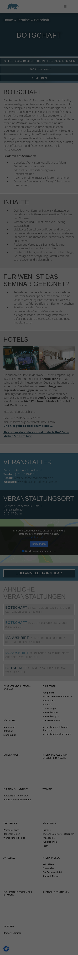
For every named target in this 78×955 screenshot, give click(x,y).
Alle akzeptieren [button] (39, 126)
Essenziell (12, 60)
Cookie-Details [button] (39, 164)
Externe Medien (15, 99)
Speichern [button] (39, 136)
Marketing (12, 78)
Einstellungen (17, 53)
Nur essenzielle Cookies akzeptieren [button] (39, 146)
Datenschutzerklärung (15, 50)
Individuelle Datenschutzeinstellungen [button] (39, 156)
